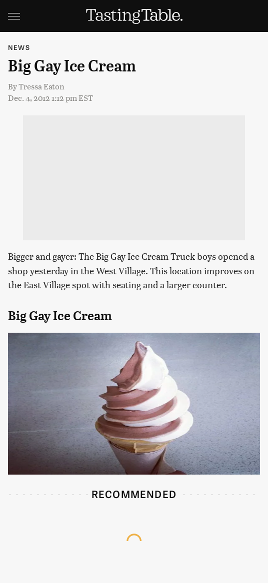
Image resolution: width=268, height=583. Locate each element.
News (19, 47)
